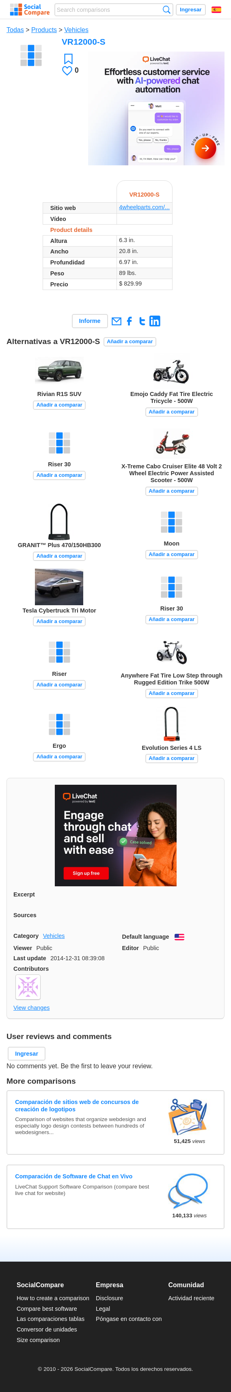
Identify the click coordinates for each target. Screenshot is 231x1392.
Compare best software (47, 1308)
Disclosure (109, 1298)
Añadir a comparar (130, 341)
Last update (29, 958)
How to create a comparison (53, 1298)
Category (26, 936)
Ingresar (191, 9)
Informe (90, 321)
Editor (130, 948)
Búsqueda (167, 9)
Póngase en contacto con (129, 1319)
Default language (145, 936)
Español (216, 9)
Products (44, 29)
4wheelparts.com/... (144, 207)
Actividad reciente (191, 1298)
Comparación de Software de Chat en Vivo (73, 1176)
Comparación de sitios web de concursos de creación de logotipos (77, 1105)
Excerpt (24, 894)
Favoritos (68, 58)
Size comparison (38, 1340)
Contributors (31, 969)
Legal (103, 1308)
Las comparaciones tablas (50, 1319)
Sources (25, 915)
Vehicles (76, 29)
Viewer (22, 948)
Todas (15, 29)
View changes (31, 1007)
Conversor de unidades (47, 1329)
